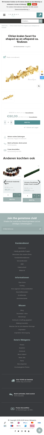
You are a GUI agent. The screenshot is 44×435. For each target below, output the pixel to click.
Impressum (22, 248)
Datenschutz (22, 267)
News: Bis (22, 357)
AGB (22, 264)
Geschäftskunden (22, 292)
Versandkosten (29, 112)
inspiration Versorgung (22, 333)
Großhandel (22, 295)
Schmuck (22, 351)
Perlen (22, 345)
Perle (22, 361)
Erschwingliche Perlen (22, 367)
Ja (29, 4)
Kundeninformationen (22, 257)
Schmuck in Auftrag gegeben (22, 320)
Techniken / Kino (22, 313)
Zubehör (22, 348)
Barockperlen (22, 364)
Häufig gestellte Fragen (22, 251)
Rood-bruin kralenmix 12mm (12, 182)
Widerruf (22, 270)
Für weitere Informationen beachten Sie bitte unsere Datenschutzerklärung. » (22, 8)
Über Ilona (22, 282)
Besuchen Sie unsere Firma (22, 254)
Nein (34, 4)
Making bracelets (22, 323)
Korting (22, 285)
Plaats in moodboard (11, 57)
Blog (22, 310)
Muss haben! (22, 354)
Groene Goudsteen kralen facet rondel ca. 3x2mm (31, 183)
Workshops (22, 317)
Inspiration (22, 329)
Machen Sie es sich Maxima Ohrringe (22, 326)
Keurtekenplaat (22, 298)
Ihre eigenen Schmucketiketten (22, 289)
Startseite (5, 25)
